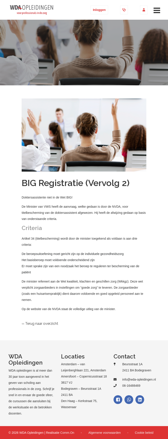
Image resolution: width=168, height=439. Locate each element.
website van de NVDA (45, 309)
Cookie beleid (144, 432)
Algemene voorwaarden (104, 432)
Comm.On (67, 432)
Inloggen (99, 10)
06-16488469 (131, 385)
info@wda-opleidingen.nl (139, 379)
